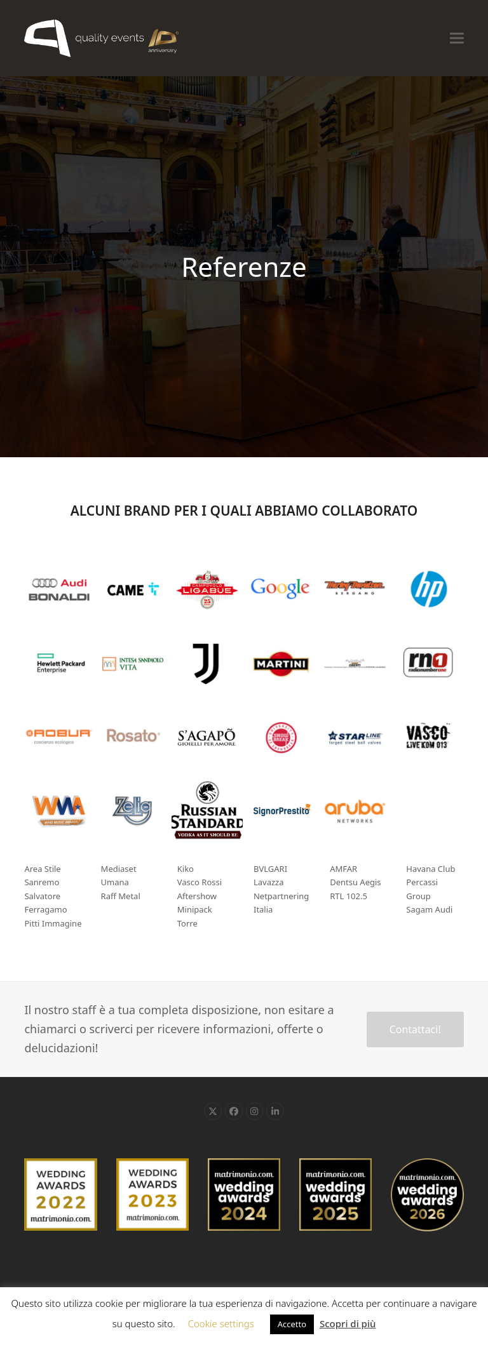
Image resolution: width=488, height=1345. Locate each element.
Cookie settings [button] (221, 1323)
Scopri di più (348, 1323)
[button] (457, 37)
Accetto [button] (292, 1324)
